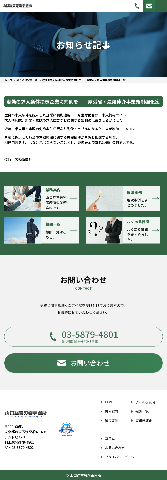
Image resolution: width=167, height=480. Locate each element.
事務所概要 (143, 420)
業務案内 (111, 411)
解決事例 (111, 420)
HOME (109, 402)
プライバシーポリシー (121, 457)
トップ (8, 80)
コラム (110, 438)
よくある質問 (145, 402)
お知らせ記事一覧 (27, 80)
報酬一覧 (142, 411)
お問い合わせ (115, 447)
